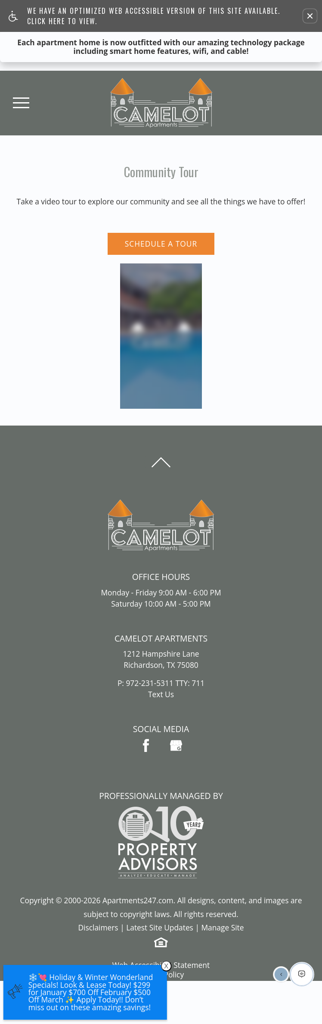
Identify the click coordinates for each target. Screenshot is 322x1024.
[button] (310, 16)
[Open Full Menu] (21, 103)
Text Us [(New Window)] (161, 694)
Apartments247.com (137, 900)
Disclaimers (98, 927)
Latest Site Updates (159, 927)
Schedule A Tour (161, 243)
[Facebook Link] (145, 745)
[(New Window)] (176, 745)
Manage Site (222, 927)
